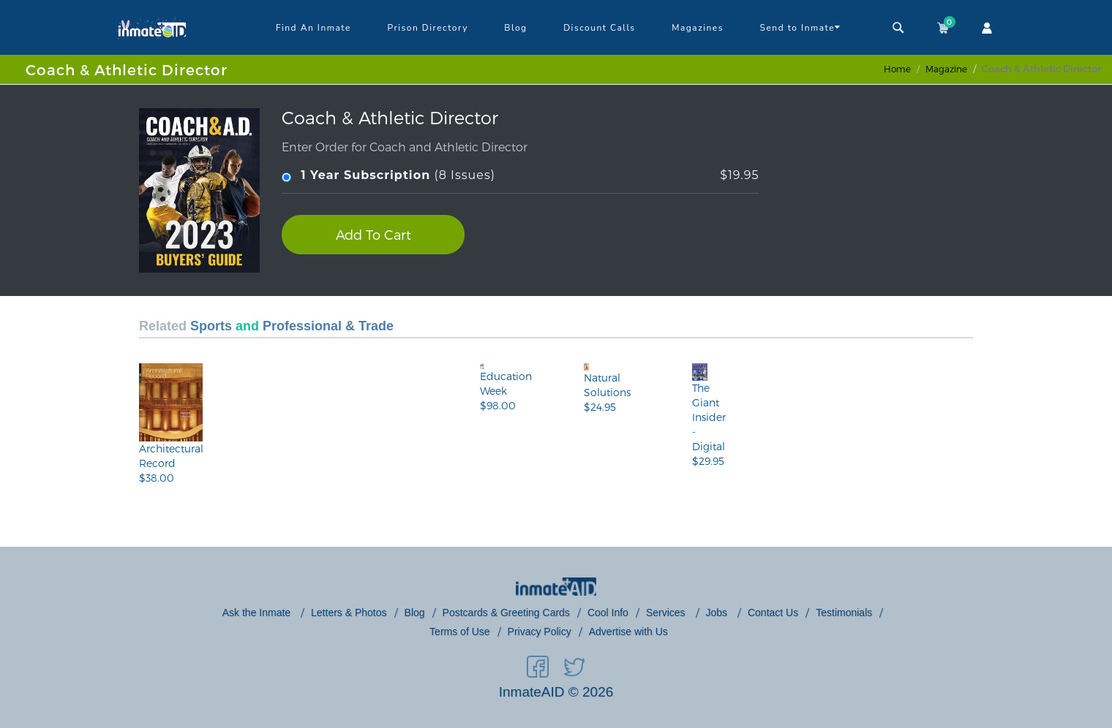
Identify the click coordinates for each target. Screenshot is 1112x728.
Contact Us (773, 612)
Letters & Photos (349, 612)
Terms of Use (459, 631)
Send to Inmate (800, 27)
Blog (515, 28)
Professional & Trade (328, 326)
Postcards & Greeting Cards (506, 612)
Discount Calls (599, 28)
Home (897, 69)
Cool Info (607, 612)
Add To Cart (373, 234)
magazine (946, 69)
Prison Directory (427, 28)
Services (667, 612)
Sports (211, 326)
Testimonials (844, 612)
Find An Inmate (313, 28)
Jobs (718, 612)
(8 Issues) (520, 175)
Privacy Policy (539, 631)
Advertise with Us (628, 631)
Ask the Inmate (257, 612)
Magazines (698, 28)
